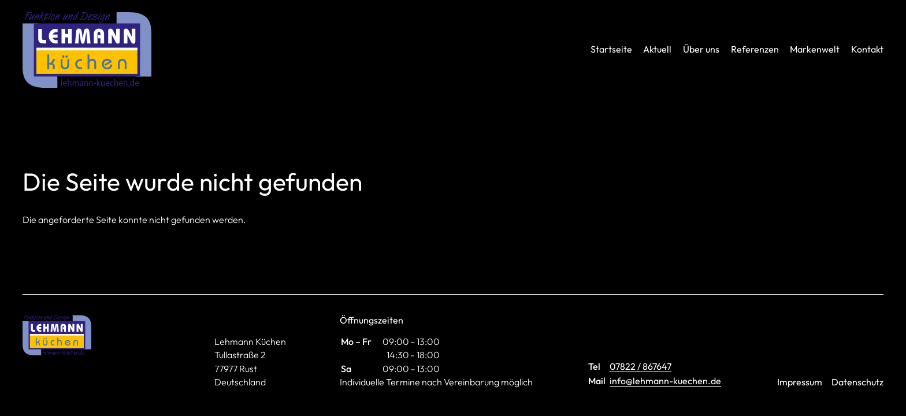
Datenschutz (857, 382)
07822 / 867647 (640, 366)
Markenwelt (815, 49)
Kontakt (867, 49)
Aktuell (657, 49)
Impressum (799, 382)
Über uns (701, 49)
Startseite (611, 49)
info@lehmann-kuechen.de (665, 381)
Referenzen (755, 49)
